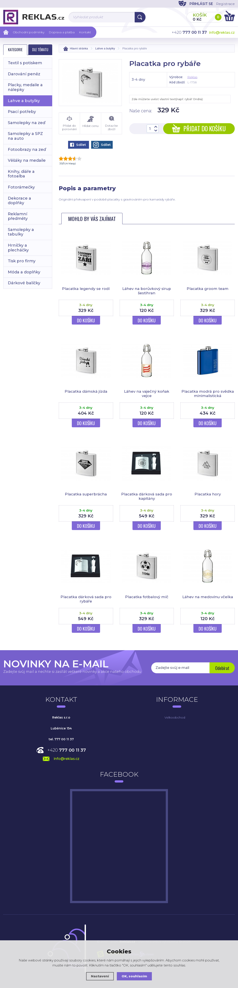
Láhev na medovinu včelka (207, 597)
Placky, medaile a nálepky (25, 87)
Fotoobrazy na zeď (27, 149)
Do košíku (86, 320)
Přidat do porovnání (69, 123)
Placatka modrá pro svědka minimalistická (207, 393)
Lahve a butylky (24, 100)
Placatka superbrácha (86, 494)
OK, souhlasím (134, 976)
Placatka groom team (207, 288)
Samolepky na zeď (26, 122)
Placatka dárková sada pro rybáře (85, 599)
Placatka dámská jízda (86, 391)
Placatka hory (207, 494)
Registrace (225, 4)
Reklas (192, 77)
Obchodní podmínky (28, 32)
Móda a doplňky (24, 272)
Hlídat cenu (90, 122)
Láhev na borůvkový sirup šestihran (147, 290)
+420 (66, 750)
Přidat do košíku (199, 128)
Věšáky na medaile (27, 160)
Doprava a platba (62, 32)
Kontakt (85, 32)
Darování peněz (24, 74)
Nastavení (100, 976)
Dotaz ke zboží (111, 123)
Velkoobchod (174, 717)
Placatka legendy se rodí (86, 288)
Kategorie (15, 49)
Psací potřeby (22, 111)
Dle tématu (40, 49)
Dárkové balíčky (24, 283)
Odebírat (222, 668)
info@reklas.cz (222, 32)
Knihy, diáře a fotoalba (21, 174)
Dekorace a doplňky (19, 200)
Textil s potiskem (25, 63)
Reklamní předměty (18, 216)
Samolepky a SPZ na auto (25, 136)
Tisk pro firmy (21, 261)
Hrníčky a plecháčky (18, 247)
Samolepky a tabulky (21, 232)
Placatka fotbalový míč (147, 597)
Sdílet (78, 145)
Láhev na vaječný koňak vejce (147, 393)
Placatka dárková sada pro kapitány (146, 496)
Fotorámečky (21, 187)
